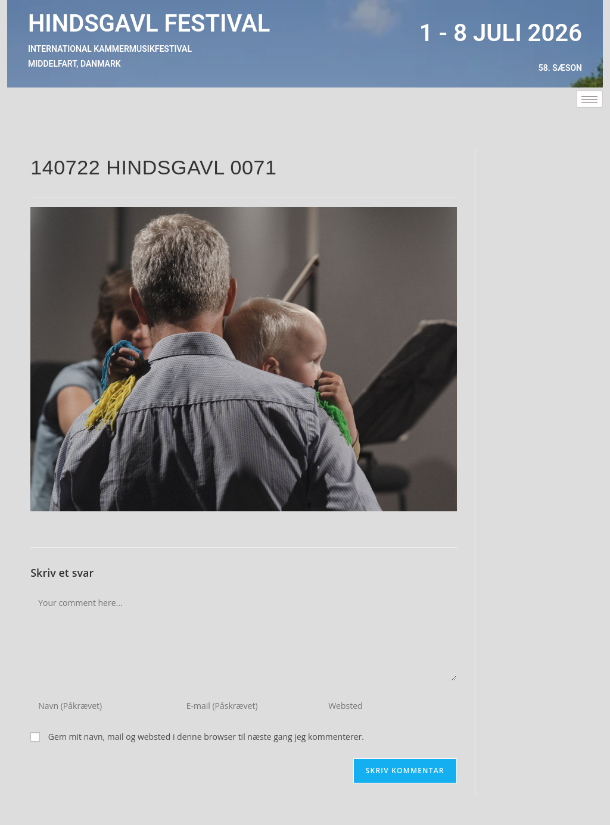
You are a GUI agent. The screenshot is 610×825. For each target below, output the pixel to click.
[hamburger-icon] (589, 99)
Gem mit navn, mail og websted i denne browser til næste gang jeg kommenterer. (206, 736)
